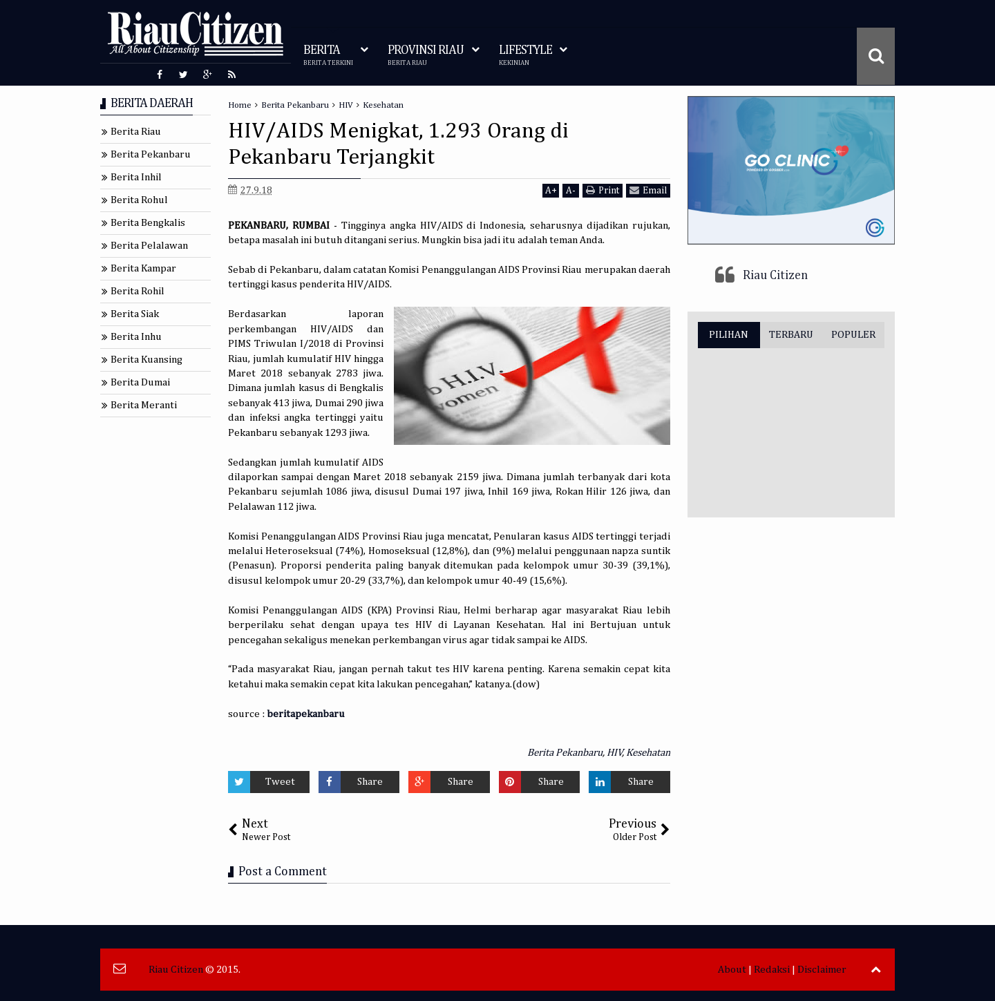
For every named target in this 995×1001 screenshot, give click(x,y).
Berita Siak (135, 314)
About (732, 969)
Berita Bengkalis (148, 223)
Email (648, 190)
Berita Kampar (143, 268)
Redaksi (772, 969)
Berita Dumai (140, 382)
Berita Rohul (139, 200)
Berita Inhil (136, 177)
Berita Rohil (137, 291)
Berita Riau (136, 131)
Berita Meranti (144, 405)
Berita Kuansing (146, 359)
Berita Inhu (136, 337)
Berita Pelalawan (149, 245)
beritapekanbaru (306, 714)
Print (602, 190)
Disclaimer (821, 969)
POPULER (853, 335)
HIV (615, 752)
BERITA (328, 55)
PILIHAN (728, 335)
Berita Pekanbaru (565, 752)
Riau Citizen (775, 275)
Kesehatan (648, 752)
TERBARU (791, 335)
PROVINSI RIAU (426, 55)
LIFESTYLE (525, 55)
